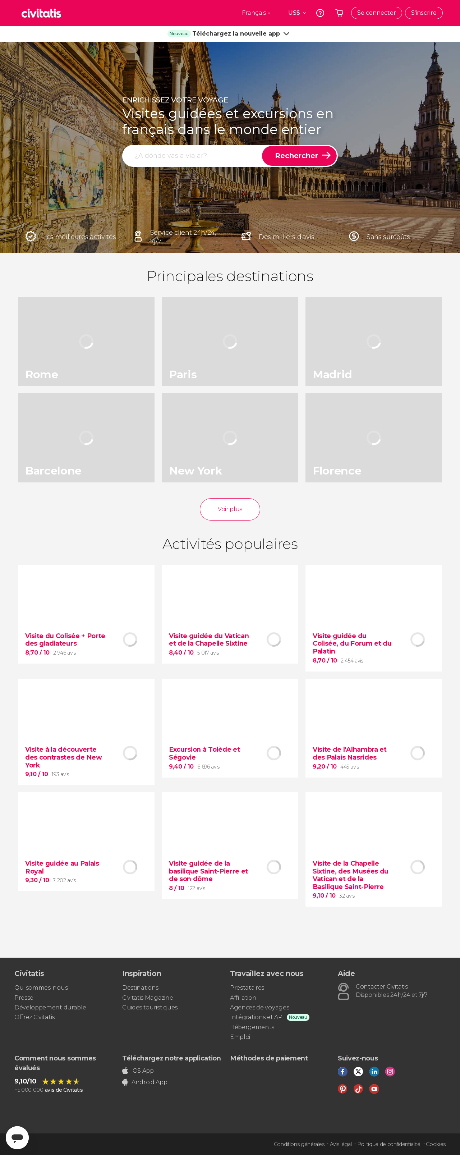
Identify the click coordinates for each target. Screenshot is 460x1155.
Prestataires (247, 987)
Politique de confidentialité (388, 1144)
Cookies (436, 1144)
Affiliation (243, 997)
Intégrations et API (257, 1017)
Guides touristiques (150, 1007)
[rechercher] (192, 156)
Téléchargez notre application (171, 1058)
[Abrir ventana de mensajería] (17, 1137)
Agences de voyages (259, 1007)
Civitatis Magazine (147, 997)
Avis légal (341, 1144)
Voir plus (230, 509)
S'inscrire (424, 12)
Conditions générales (299, 1144)
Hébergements (252, 1027)
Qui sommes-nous (41, 987)
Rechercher (296, 155)
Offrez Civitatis (34, 1017)
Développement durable (50, 1007)
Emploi (240, 1036)
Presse (23, 997)
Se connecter (376, 12)
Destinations (140, 987)
